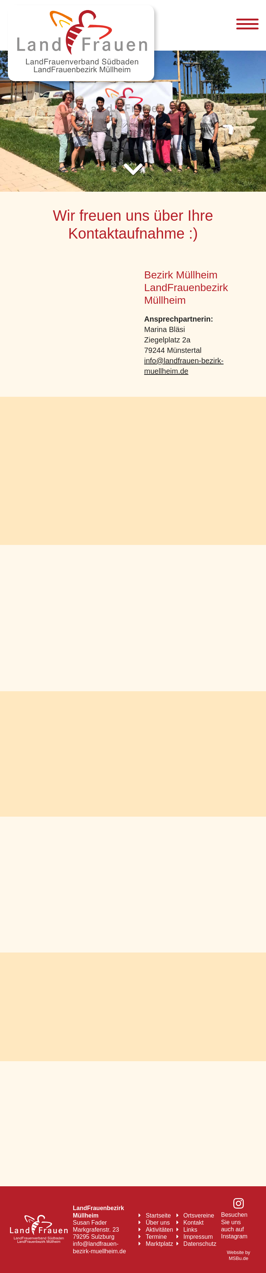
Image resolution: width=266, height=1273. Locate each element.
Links (190, 1229)
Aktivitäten (159, 1229)
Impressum (198, 1237)
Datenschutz (200, 1244)
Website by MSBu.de (238, 1255)
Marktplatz (159, 1244)
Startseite (158, 1215)
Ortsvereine (199, 1215)
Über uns (158, 1222)
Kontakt (194, 1222)
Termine (156, 1237)
